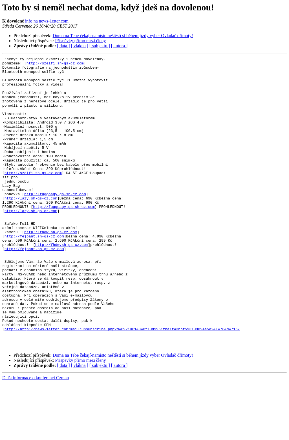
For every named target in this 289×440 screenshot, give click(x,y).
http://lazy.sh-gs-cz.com (31, 226)
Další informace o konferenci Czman (35, 435)
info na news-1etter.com (47, 21)
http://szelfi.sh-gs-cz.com (55, 64)
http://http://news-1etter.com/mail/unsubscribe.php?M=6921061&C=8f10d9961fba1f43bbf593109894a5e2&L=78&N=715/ (122, 383)
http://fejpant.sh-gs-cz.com (34, 272)
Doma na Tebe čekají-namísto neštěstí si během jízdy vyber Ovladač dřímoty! (123, 35)
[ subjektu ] (99, 45)
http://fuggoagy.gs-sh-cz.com (55, 221)
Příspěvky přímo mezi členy (80, 40)
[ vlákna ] (79, 45)
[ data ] (63, 45)
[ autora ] (119, 45)
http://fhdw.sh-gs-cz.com (50, 267)
